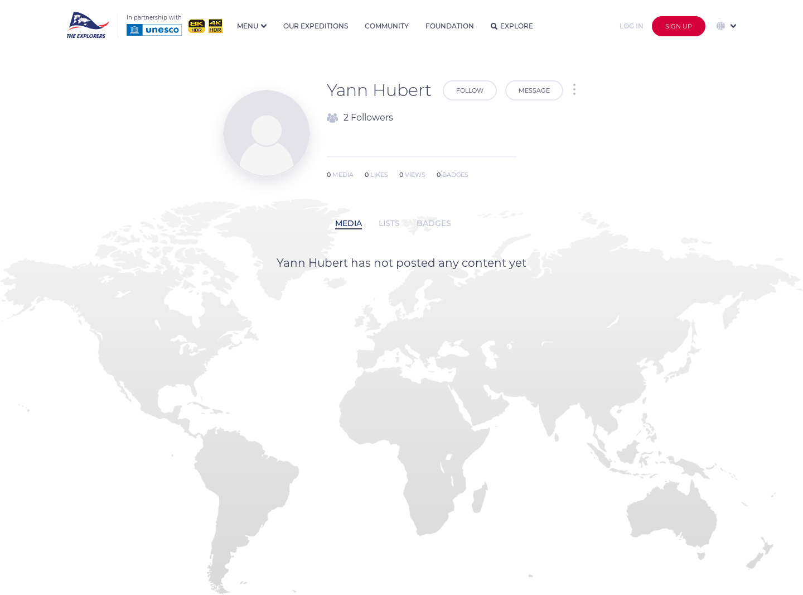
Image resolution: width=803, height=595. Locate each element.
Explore (512, 26)
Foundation (449, 26)
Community (387, 26)
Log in (632, 26)
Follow (469, 90)
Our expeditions (315, 26)
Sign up (678, 26)
